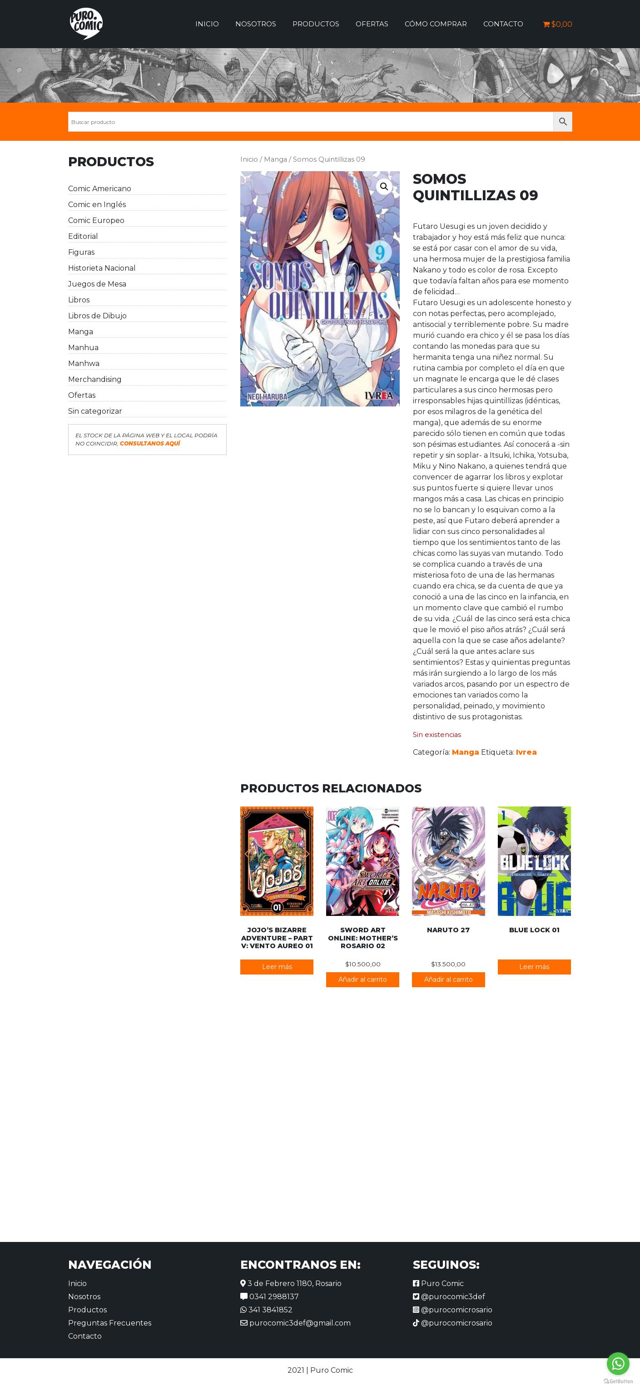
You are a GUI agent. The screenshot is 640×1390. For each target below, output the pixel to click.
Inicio (207, 24)
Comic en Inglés (97, 204)
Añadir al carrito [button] (362, 979)
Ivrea (526, 752)
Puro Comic (438, 1283)
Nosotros (255, 24)
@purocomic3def (449, 1296)
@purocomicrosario (452, 1310)
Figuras (81, 252)
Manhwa (83, 363)
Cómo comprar (436, 24)
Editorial (83, 236)
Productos (316, 24)
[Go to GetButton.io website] (618, 1381)
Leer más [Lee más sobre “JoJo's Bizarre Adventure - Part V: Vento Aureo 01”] (277, 967)
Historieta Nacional (102, 268)
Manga (80, 331)
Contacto (503, 24)
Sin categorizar (95, 411)
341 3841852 (266, 1310)
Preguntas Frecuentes (109, 1323)
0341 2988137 (269, 1296)
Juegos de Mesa (97, 284)
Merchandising (95, 379)
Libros (78, 300)
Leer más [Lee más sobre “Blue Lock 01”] (534, 967)
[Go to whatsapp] (618, 1363)
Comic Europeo (96, 220)
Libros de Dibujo (97, 316)
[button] (384, 186)
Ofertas (372, 24)
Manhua (83, 347)
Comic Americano (99, 188)
